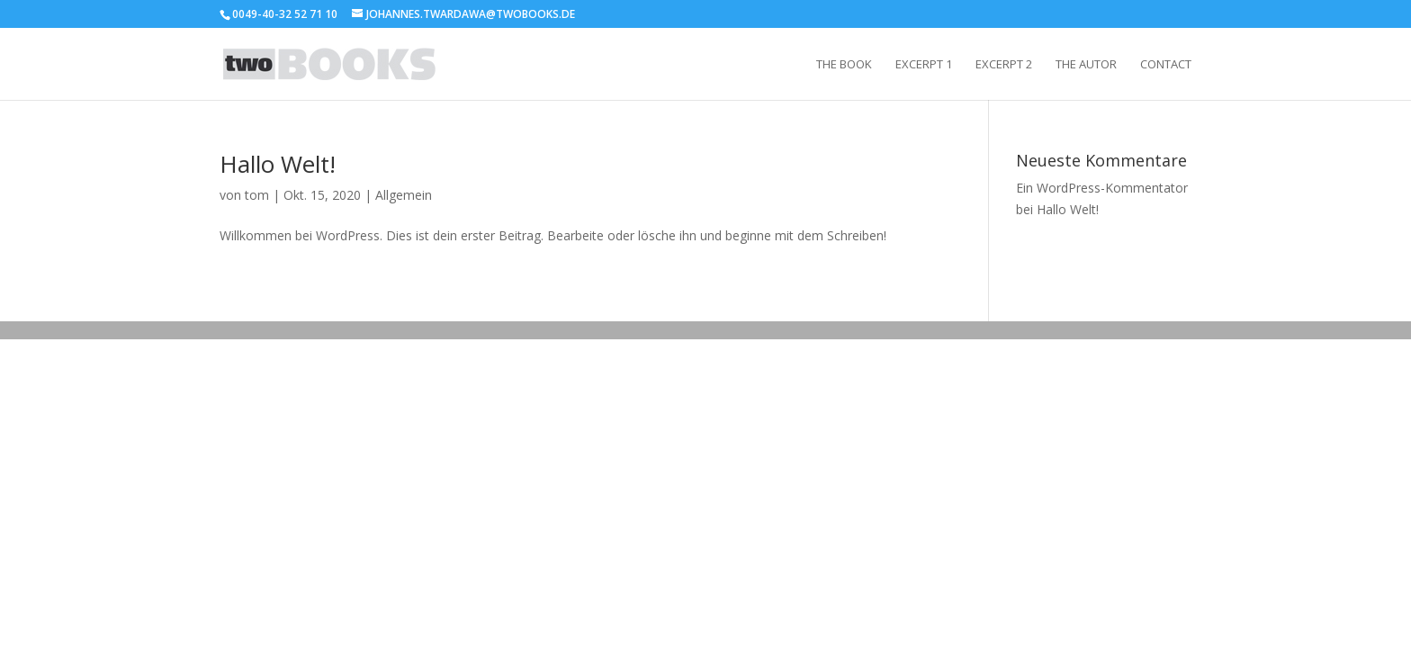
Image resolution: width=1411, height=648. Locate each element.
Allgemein (403, 194)
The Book (844, 65)
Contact (1165, 65)
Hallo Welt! (278, 164)
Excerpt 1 (923, 65)
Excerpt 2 (1003, 65)
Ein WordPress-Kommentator (1102, 187)
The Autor (1086, 65)
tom (257, 194)
